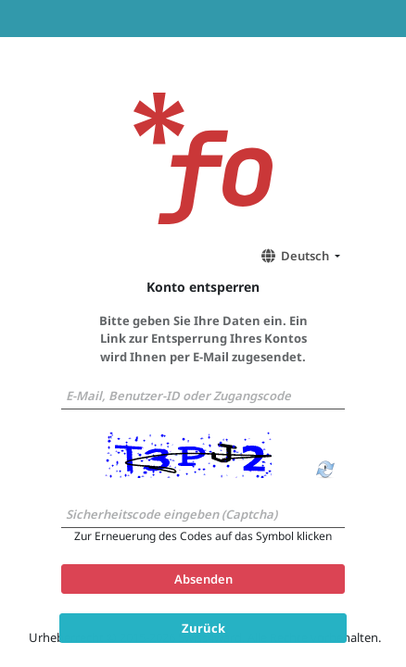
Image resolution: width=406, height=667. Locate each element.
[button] (298, 255)
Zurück (203, 627)
